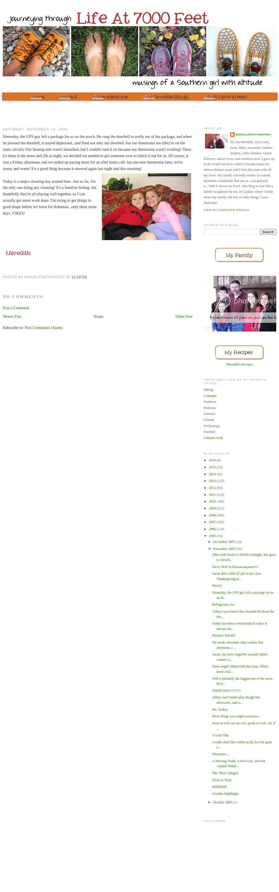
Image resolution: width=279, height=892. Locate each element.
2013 (213, 481)
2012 (213, 488)
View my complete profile (226, 209)
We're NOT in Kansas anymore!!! (235, 567)
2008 (213, 515)
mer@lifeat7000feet (253, 134)
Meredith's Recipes (239, 364)
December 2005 (224, 542)
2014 (213, 474)
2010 (213, 501)
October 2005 (223, 802)
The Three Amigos (225, 773)
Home (98, 316)
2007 (213, 522)
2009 (213, 508)
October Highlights (225, 794)
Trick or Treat (221, 780)
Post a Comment (16, 308)
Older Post (184, 316)
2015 (213, 467)
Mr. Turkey (220, 709)
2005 (213, 536)
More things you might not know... (236, 716)
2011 (213, 495)
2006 (213, 529)
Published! (219, 787)
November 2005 (224, 549)
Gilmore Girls (213, 438)
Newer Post (12, 316)
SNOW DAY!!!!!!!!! (226, 691)
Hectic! (217, 586)
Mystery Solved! (223, 635)
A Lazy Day (220, 735)
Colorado (210, 396)
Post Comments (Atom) (44, 327)
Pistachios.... (221, 754)
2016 (213, 460)
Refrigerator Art (223, 604)
